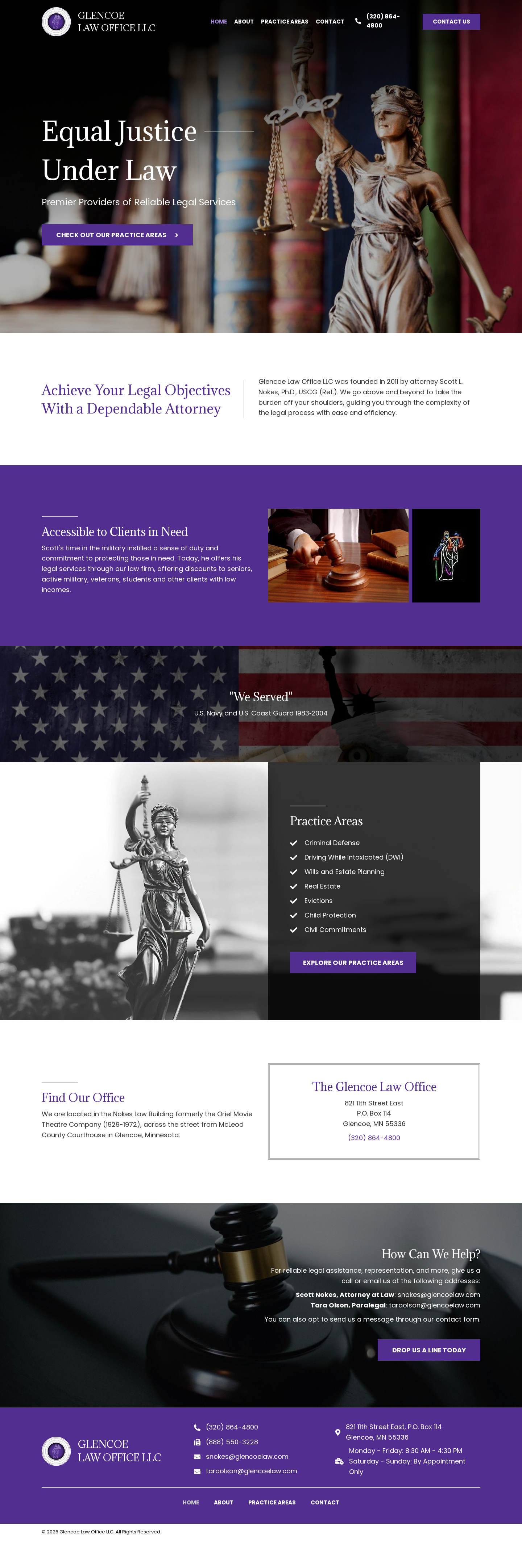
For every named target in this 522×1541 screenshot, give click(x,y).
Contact (325, 1503)
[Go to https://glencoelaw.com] (100, 21)
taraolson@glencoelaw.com (434, 1305)
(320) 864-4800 (374, 1137)
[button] (452, 22)
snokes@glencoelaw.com (439, 1294)
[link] (219, 22)
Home (191, 1503)
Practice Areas (272, 1503)
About (223, 1503)
